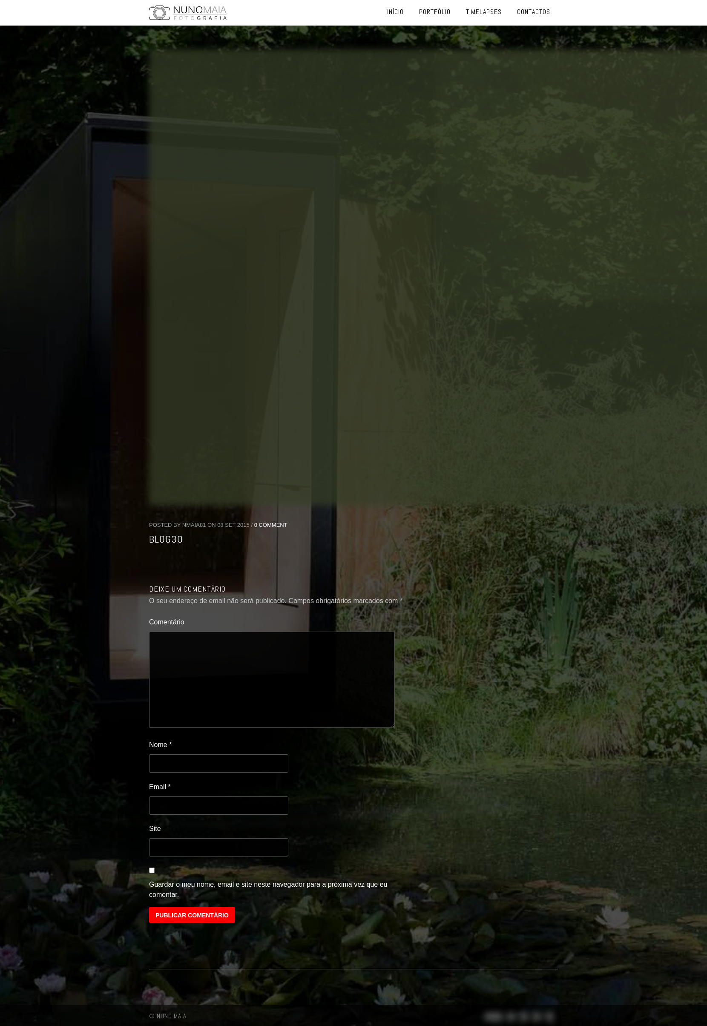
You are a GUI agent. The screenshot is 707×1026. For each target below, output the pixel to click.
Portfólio (435, 11)
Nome (160, 744)
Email (160, 786)
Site (155, 828)
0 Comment (270, 525)
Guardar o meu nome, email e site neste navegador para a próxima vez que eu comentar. (268, 889)
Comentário (166, 622)
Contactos (533, 11)
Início (395, 11)
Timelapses (484, 11)
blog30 (166, 539)
